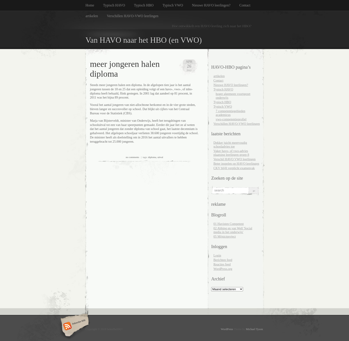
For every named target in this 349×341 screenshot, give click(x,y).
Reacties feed (222, 264)
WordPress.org (222, 269)
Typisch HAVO (114, 5)
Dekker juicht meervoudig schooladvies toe (230, 144)
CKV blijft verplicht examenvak (234, 168)
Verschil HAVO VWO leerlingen (234, 159)
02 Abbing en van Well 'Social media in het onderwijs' (232, 230)
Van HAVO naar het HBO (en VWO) (143, 40)
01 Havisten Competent (228, 224)
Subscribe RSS (74, 326)
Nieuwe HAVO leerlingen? (211, 5)
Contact (244, 5)
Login (217, 255)
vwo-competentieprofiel (231, 119)
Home (89, 5)
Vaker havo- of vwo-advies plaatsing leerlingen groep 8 (231, 152)
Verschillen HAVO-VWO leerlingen (132, 16)
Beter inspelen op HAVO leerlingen (236, 163)
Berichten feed (222, 260)
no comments (132, 157)
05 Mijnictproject (224, 236)
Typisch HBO (144, 5)
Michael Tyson (254, 329)
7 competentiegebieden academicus (230, 113)
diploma (152, 157)
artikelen (91, 16)
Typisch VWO (172, 5)
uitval (160, 157)
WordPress (227, 329)
